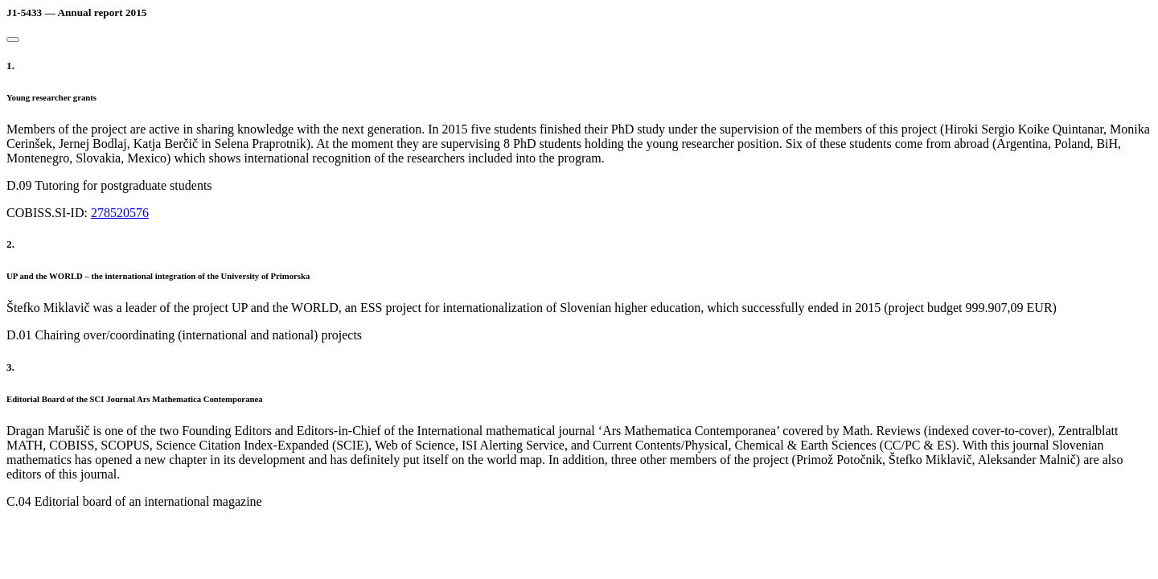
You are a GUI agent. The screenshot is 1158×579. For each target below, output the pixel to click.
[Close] (12, 39)
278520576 (120, 213)
